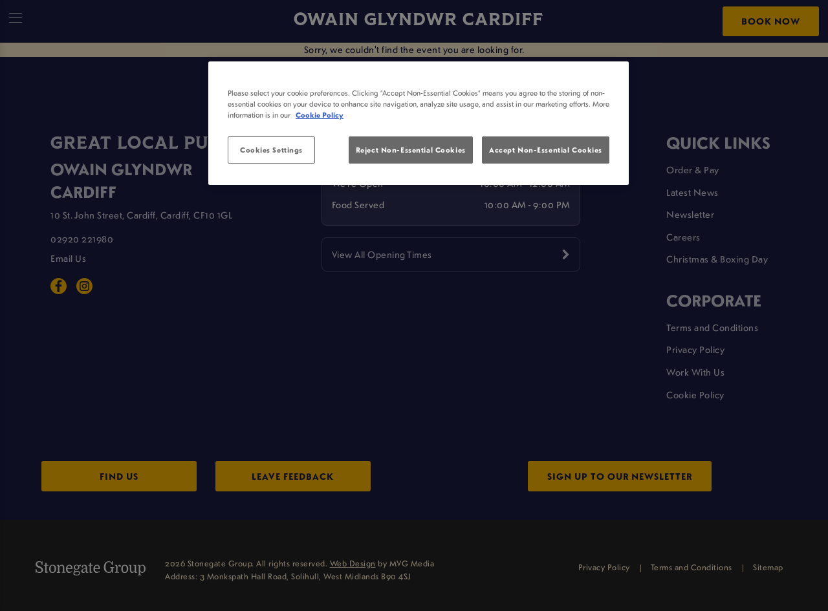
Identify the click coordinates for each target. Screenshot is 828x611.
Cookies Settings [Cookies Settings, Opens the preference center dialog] (271, 150)
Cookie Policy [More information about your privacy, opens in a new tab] (319, 115)
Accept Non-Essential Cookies (545, 150)
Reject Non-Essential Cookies (411, 150)
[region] (418, 123)
